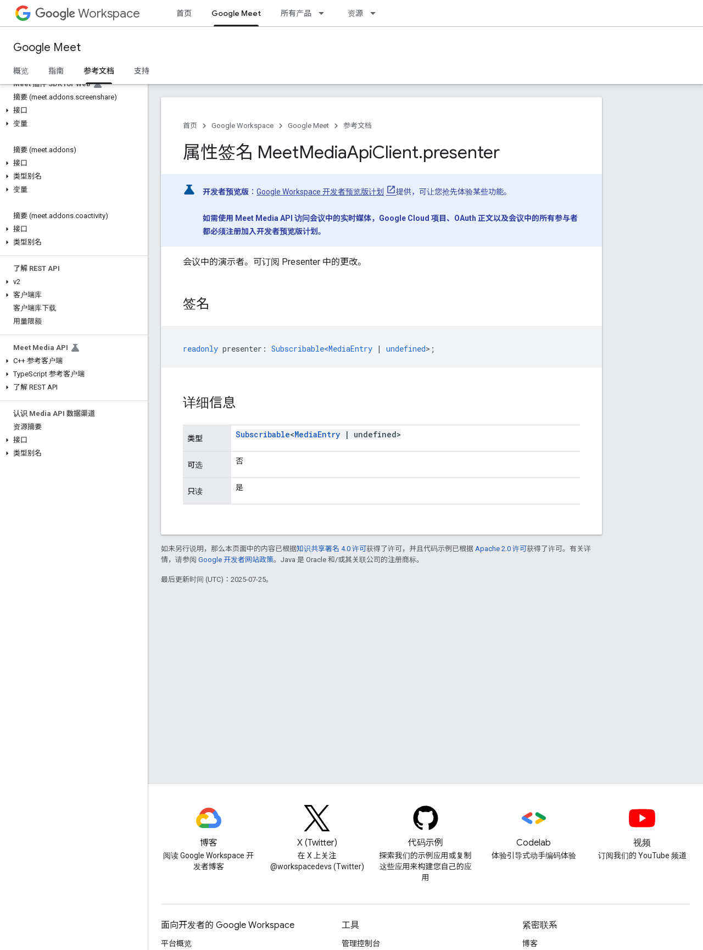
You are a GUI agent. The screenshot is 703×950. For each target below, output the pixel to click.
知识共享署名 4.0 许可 (331, 549)
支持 (141, 71)
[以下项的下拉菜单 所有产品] (324, 13)
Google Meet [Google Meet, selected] (236, 13)
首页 (184, 13)
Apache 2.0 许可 (501, 549)
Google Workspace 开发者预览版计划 (320, 191)
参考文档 (357, 125)
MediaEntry (317, 434)
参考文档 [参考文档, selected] (98, 71)
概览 (21, 71)
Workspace (87, 13)
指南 (56, 71)
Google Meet (47, 47)
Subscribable (263, 434)
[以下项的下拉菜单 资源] (376, 13)
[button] (71, 110)
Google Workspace (242, 125)
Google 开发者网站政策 (236, 559)
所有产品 (296, 13)
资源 (355, 13)
